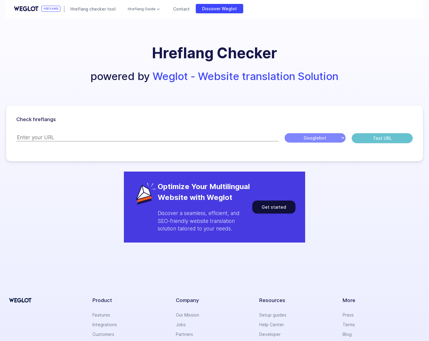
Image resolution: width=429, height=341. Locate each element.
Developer (270, 334)
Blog (347, 334)
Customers (103, 334)
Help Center (271, 324)
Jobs (181, 324)
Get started (274, 207)
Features (101, 314)
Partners (184, 334)
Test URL (382, 138)
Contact (181, 8)
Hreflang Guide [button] (142, 9)
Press (348, 314)
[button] (214, 53)
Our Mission (187, 314)
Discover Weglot (219, 8)
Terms (349, 324)
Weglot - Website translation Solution (245, 76)
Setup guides (272, 314)
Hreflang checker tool (93, 8)
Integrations (104, 324)
